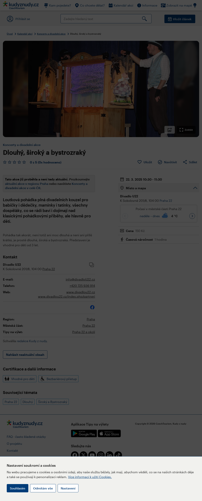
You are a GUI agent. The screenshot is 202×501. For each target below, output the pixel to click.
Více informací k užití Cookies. (90, 477)
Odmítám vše (43, 488)
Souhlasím (17, 488)
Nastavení (68, 488)
